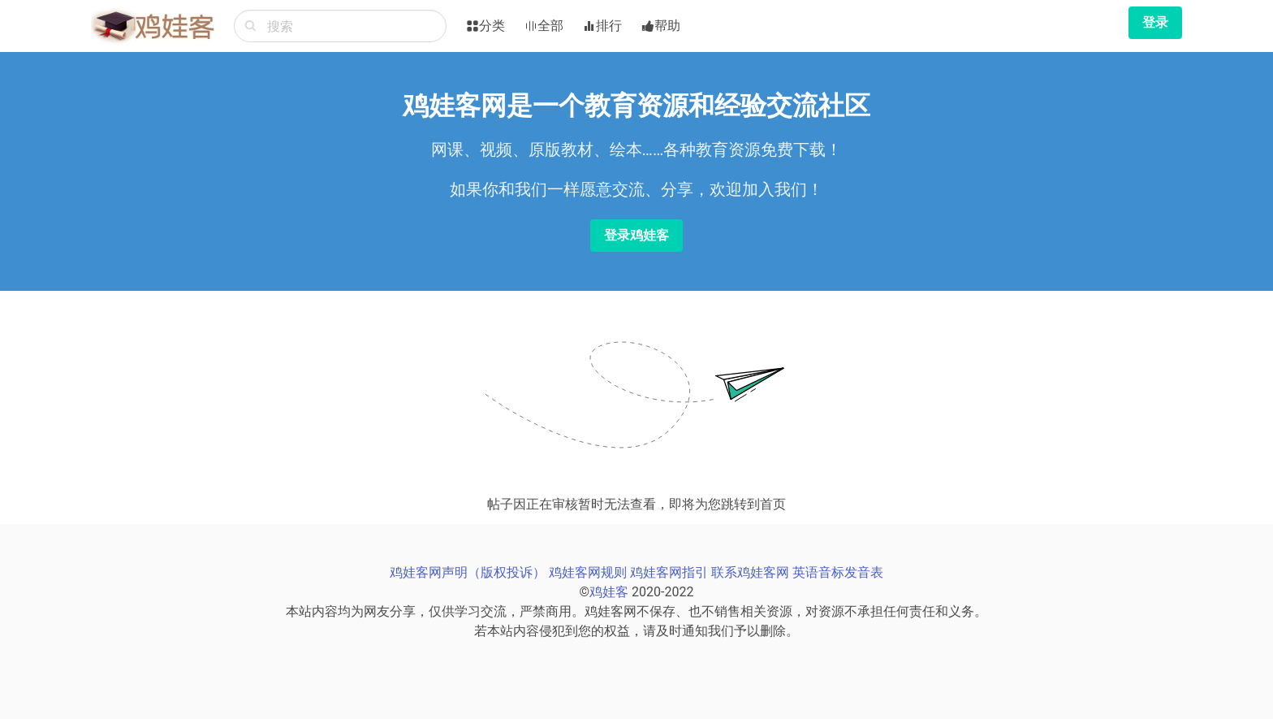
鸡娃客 (608, 592)
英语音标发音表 (837, 572)
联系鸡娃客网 (750, 572)
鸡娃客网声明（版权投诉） (468, 572)
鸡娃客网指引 (669, 572)
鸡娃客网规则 (588, 572)
